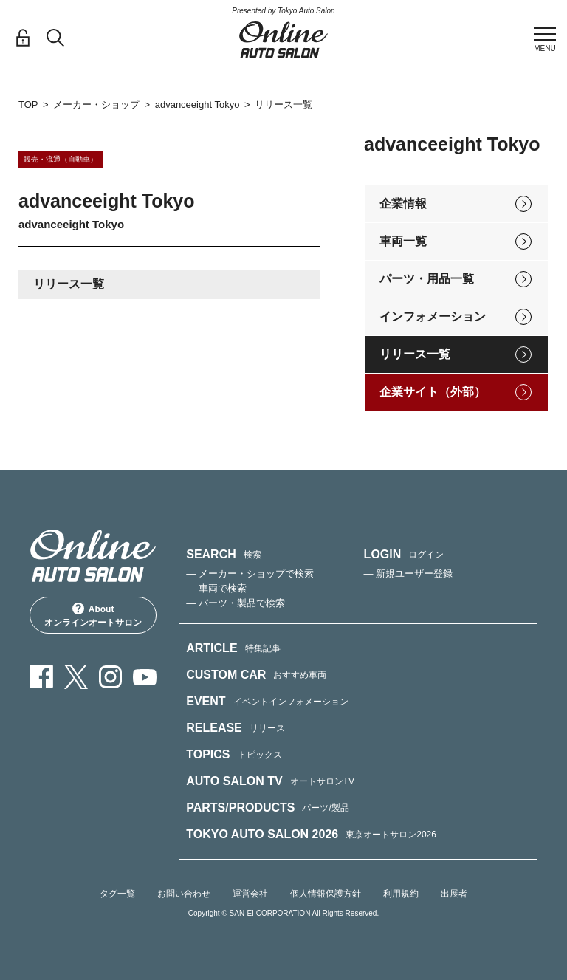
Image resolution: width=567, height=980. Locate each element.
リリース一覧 (414, 354)
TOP (28, 104)
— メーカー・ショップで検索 (250, 573)
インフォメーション (432, 316)
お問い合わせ (183, 893)
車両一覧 (403, 241)
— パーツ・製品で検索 (235, 603)
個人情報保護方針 (325, 893)
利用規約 (401, 893)
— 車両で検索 (216, 588)
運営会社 (250, 893)
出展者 (454, 893)
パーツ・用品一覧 (426, 279)
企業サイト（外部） (432, 392)
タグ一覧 (117, 893)
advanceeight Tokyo (197, 104)
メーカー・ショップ (96, 104)
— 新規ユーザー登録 (408, 573)
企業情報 (403, 203)
